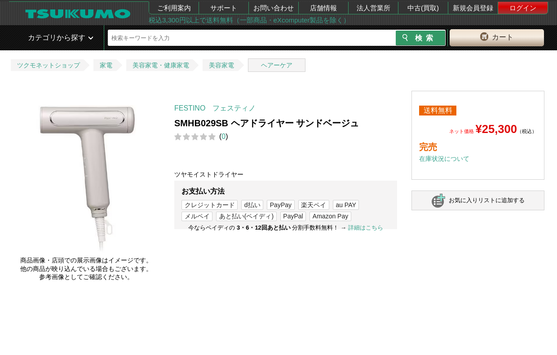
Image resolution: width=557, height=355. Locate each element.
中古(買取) (423, 8)
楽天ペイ (313, 205)
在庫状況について (444, 158)
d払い (252, 205)
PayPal (293, 216)
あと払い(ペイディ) (246, 216)
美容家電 (221, 65)
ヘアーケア (276, 65)
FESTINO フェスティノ (215, 108)
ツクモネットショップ (48, 65)
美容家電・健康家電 (161, 65)
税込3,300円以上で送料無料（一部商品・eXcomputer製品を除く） (249, 20)
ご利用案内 (174, 8)
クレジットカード (210, 205)
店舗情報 (323, 8)
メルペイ (197, 216)
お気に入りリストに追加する (487, 200)
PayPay (281, 205)
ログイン (522, 8)
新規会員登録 (473, 8)
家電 (106, 65)
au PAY (346, 205)
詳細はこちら (365, 227)
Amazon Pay (330, 216)
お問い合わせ (273, 8)
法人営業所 (373, 8)
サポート (223, 8)
